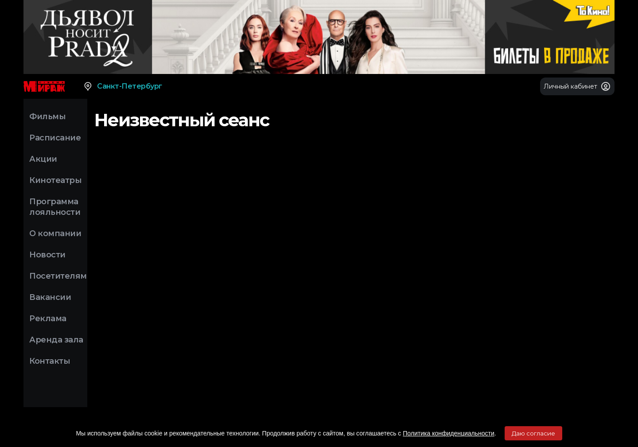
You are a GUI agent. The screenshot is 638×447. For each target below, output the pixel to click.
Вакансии (50, 297)
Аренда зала (56, 340)
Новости (47, 255)
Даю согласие (533, 433)
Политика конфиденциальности (448, 433)
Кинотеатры (55, 180)
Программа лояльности (54, 207)
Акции (43, 159)
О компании (55, 233)
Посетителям (58, 276)
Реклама (47, 318)
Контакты (49, 361)
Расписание (55, 138)
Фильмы (47, 116)
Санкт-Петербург (122, 86)
